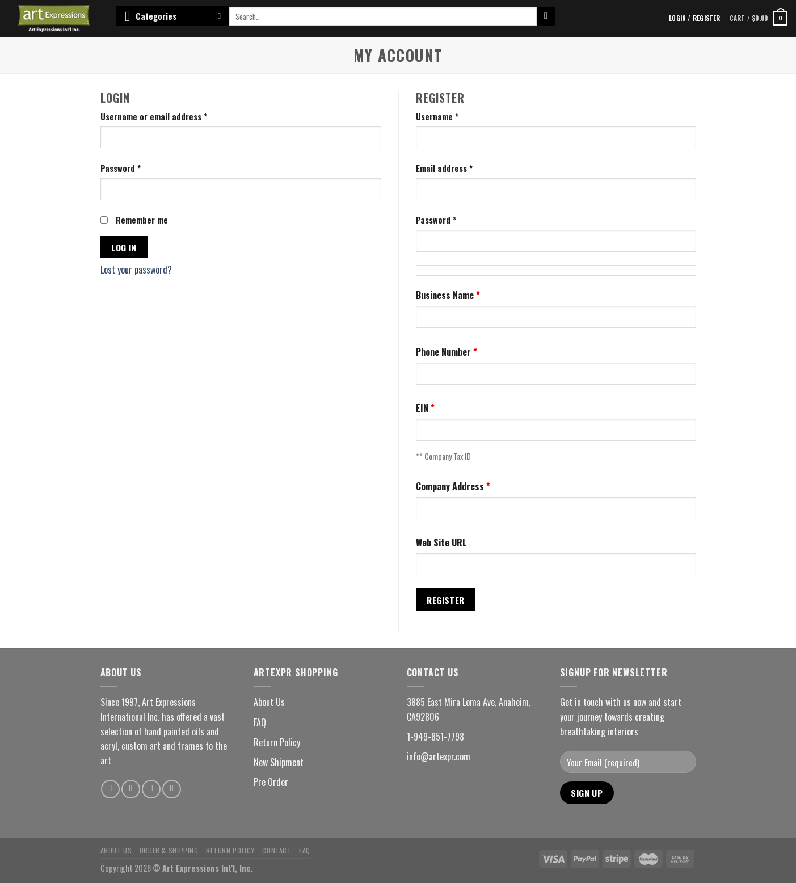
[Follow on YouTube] (171, 789)
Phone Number (444, 352)
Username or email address (153, 117)
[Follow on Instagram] (130, 789)
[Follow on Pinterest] (151, 789)
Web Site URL (441, 542)
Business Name (446, 295)
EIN (423, 408)
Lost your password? (136, 269)
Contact (276, 850)
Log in (124, 247)
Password (120, 168)
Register (446, 599)
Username (437, 117)
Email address (444, 168)
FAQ (260, 722)
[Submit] (546, 16)
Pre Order (271, 782)
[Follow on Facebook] (110, 789)
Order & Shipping (169, 850)
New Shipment (279, 762)
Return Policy (277, 742)
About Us (269, 702)
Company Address (451, 486)
